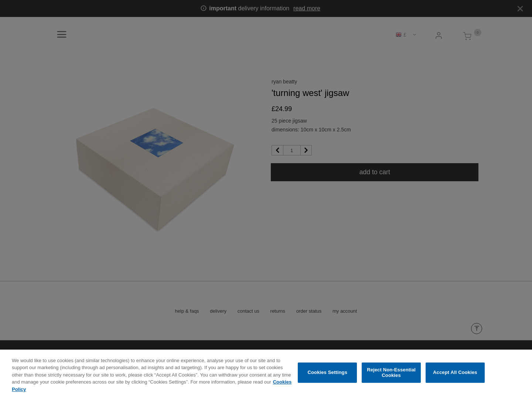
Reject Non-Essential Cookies (391, 375)
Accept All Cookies (455, 375)
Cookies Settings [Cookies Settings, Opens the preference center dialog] (328, 375)
